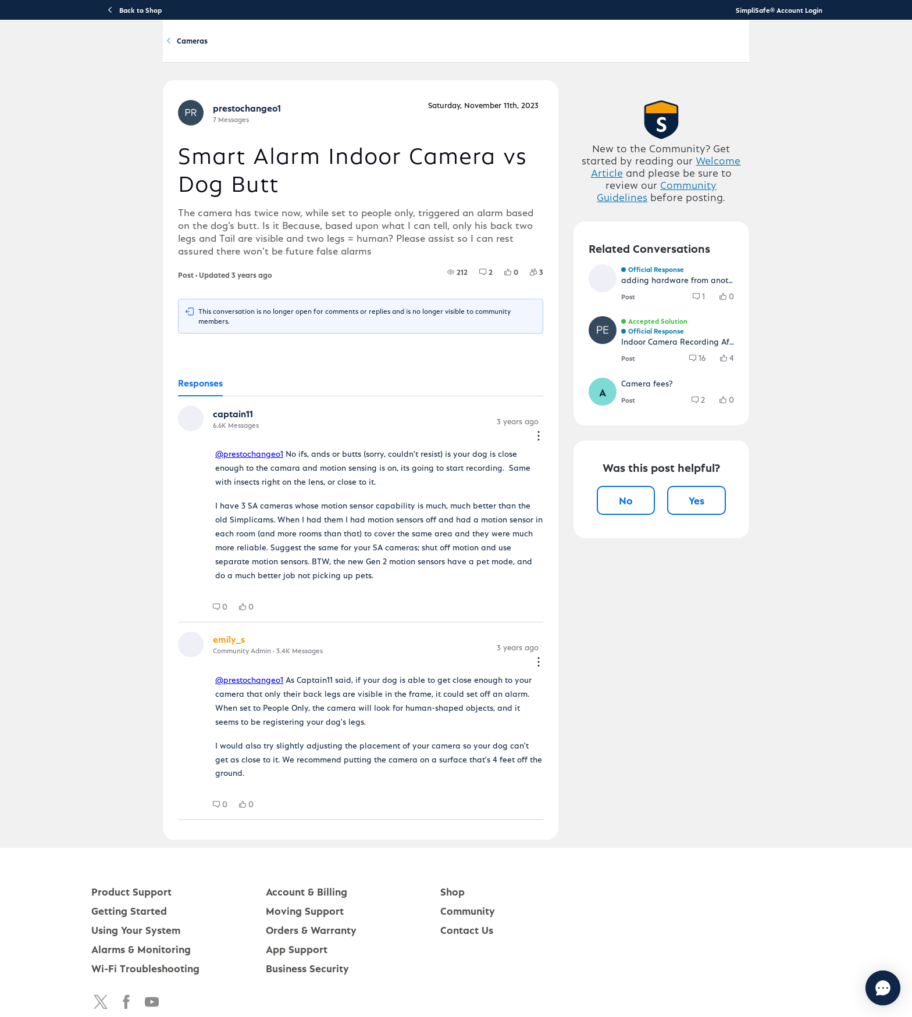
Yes (757, 602)
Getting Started (363, 50)
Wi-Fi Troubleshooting (145, 913)
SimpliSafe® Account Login (779, 10)
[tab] (128, 401)
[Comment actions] (567, 440)
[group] (486, 299)
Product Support (272, 50)
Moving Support (305, 855)
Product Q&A (199, 104)
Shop (452, 836)
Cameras (260, 104)
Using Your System (458, 50)
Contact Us (466, 874)
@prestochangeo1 (178, 462)
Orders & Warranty (311, 874)
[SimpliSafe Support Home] (150, 50)
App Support (296, 893)
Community (637, 50)
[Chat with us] (851, 988)
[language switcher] (865, 50)
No (665, 602)
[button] (120, 437)
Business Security (307, 913)
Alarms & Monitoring (141, 893)
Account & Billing (556, 50)
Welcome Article (706, 225)
